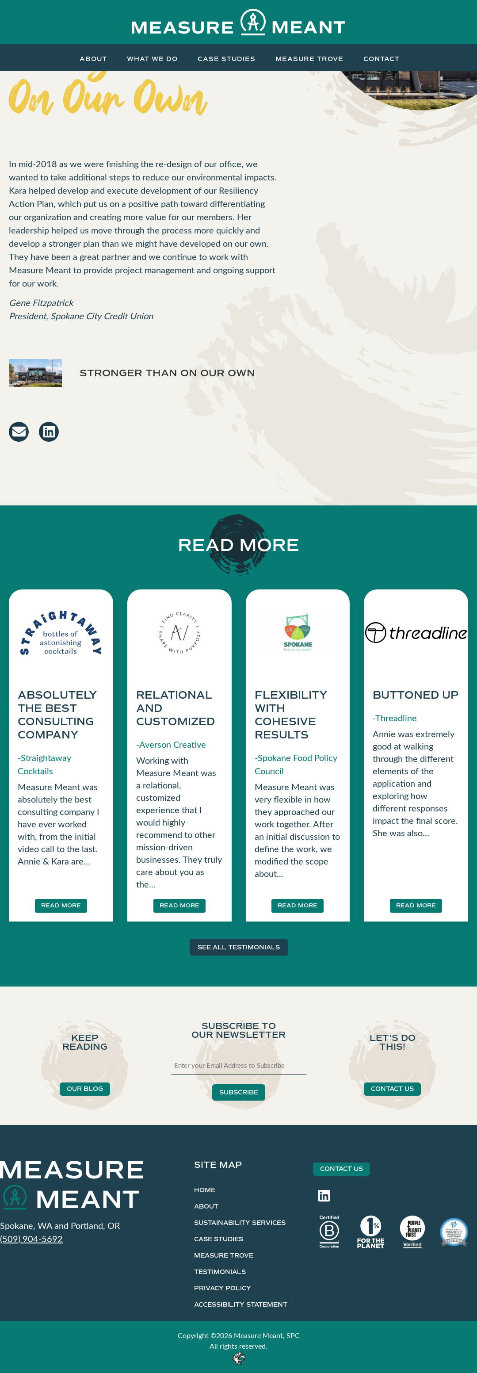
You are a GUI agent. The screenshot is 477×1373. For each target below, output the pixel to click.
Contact (381, 59)
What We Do (152, 59)
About (93, 59)
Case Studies (227, 59)
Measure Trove (309, 59)
